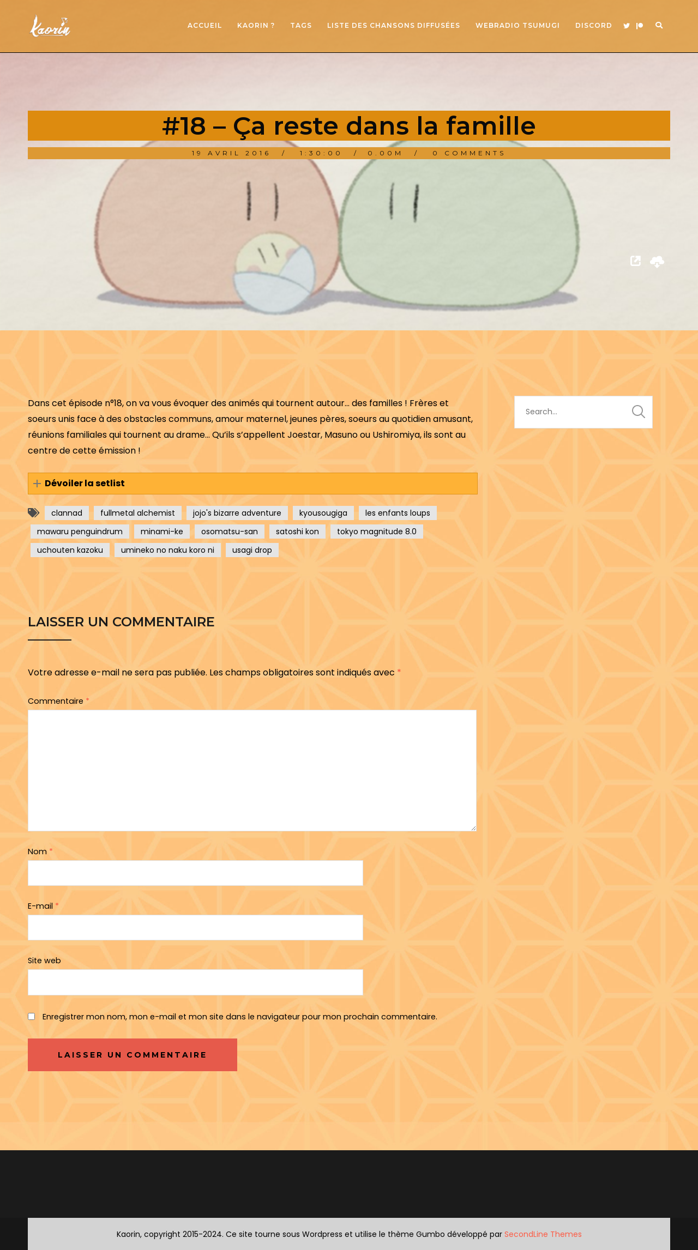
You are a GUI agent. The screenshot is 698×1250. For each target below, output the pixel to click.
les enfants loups (397, 513)
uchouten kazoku (70, 550)
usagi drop (252, 550)
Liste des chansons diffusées (393, 25)
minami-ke (162, 531)
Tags (301, 25)
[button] (252, 484)
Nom (40, 851)
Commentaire (58, 701)
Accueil (205, 25)
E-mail (43, 906)
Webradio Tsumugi (518, 25)
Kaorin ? (256, 25)
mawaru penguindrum (80, 531)
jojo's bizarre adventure (237, 513)
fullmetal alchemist (137, 513)
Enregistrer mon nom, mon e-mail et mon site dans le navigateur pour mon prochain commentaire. (240, 1016)
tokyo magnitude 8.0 (377, 531)
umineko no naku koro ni (167, 550)
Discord (593, 25)
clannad (66, 513)
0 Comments (469, 153)
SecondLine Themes (543, 1234)
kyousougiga (323, 513)
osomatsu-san (229, 531)
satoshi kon (297, 531)
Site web (44, 960)
